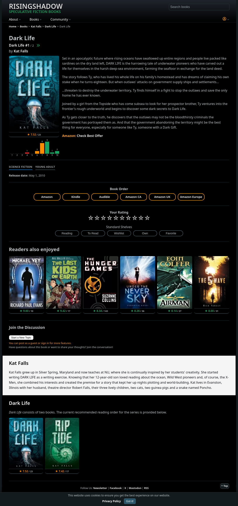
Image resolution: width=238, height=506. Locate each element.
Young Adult (45, 167)
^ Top (224, 486)
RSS (146, 488)
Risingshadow (36, 8)
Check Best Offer (90, 136)
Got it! (130, 501)
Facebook (116, 488)
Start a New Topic (21, 337)
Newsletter (100, 488)
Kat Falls (21, 51)
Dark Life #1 (19, 45)
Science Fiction (20, 167)
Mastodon (135, 488)
